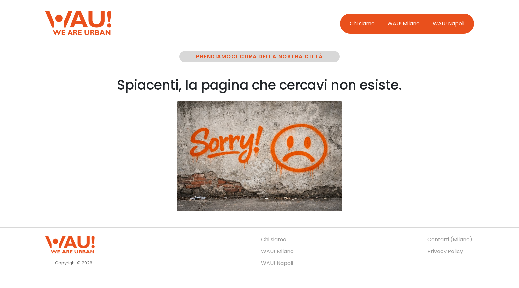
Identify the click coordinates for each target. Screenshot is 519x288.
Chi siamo (362, 23)
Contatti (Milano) (449, 239)
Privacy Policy (445, 251)
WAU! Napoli (448, 23)
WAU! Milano (403, 23)
